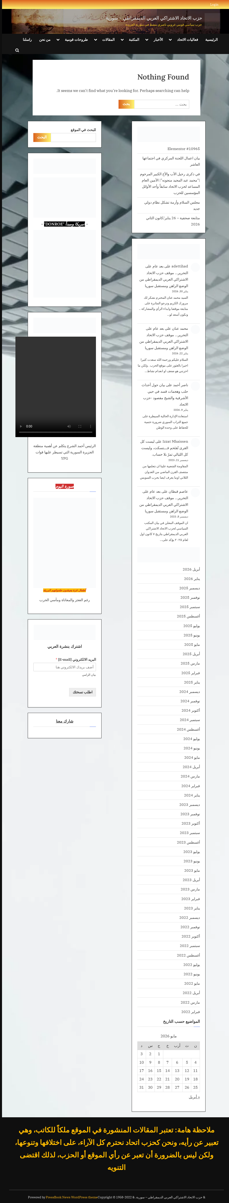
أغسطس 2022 (186, 955)
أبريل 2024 (189, 766)
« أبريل (192, 1097)
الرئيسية (209, 39)
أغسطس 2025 (186, 616)
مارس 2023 (188, 889)
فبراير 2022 (188, 1011)
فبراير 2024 (188, 785)
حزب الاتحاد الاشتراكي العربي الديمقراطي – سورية (152, 18)
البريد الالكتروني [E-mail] (74, 659)
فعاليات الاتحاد (185, 39)
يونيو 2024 (190, 748)
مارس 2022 (188, 1002)
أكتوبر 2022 (189, 936)
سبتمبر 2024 (188, 719)
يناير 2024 (190, 795)
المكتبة (132, 39)
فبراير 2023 (188, 898)
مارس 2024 (188, 776)
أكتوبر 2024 (189, 710)
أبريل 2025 (189, 653)
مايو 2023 (190, 870)
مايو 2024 (190, 757)
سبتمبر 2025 (188, 606)
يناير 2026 (190, 578)
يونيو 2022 (190, 974)
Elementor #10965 (181, 148)
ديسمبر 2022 (187, 917)
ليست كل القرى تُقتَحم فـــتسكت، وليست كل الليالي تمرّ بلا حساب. (162, 448)
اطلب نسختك (80, 692)
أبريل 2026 (189, 569)
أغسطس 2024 (186, 729)
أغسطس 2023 (186, 842)
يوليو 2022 (189, 964)
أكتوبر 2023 (189, 823)
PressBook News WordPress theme (70, 1197)
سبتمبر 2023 (188, 832)
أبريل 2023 (189, 879)
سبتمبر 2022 (188, 945)
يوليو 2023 (189, 851)
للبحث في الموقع (81, 129)
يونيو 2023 (190, 861)
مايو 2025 (190, 644)
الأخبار (156, 39)
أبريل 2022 (189, 992)
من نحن (43, 39)
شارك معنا (62, 721)
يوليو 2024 (189, 738)
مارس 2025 (188, 663)
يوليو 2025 (189, 625)
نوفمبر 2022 (188, 926)
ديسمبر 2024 (187, 691)
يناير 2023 (190, 908)
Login (212, 4)
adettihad (178, 266)
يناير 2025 (190, 682)
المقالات (106, 39)
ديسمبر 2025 (187, 588)
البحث (40, 137)
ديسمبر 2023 (187, 804)
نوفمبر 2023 (188, 813)
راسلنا (25, 39)
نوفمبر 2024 (188, 700)
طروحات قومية (74, 39)
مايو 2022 (190, 983)
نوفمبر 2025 (188, 597)
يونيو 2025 (190, 635)
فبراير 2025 (188, 672)
